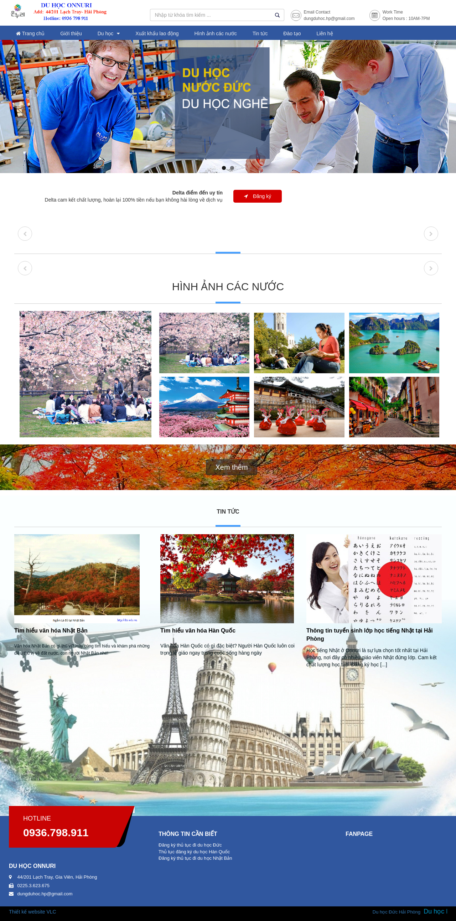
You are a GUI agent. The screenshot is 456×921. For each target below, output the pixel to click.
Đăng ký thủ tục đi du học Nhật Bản (195, 858)
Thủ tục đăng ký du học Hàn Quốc (194, 851)
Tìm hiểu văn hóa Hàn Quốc (197, 631)
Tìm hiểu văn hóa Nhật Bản (51, 631)
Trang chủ (30, 33)
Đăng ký (257, 196)
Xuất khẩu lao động (156, 33)
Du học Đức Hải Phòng (404, 912)
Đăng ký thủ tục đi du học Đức (190, 845)
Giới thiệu (71, 33)
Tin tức (260, 33)
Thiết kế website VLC (32, 912)
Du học (106, 33)
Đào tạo (292, 33)
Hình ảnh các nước (215, 33)
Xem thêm (231, 467)
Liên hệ (324, 33)
